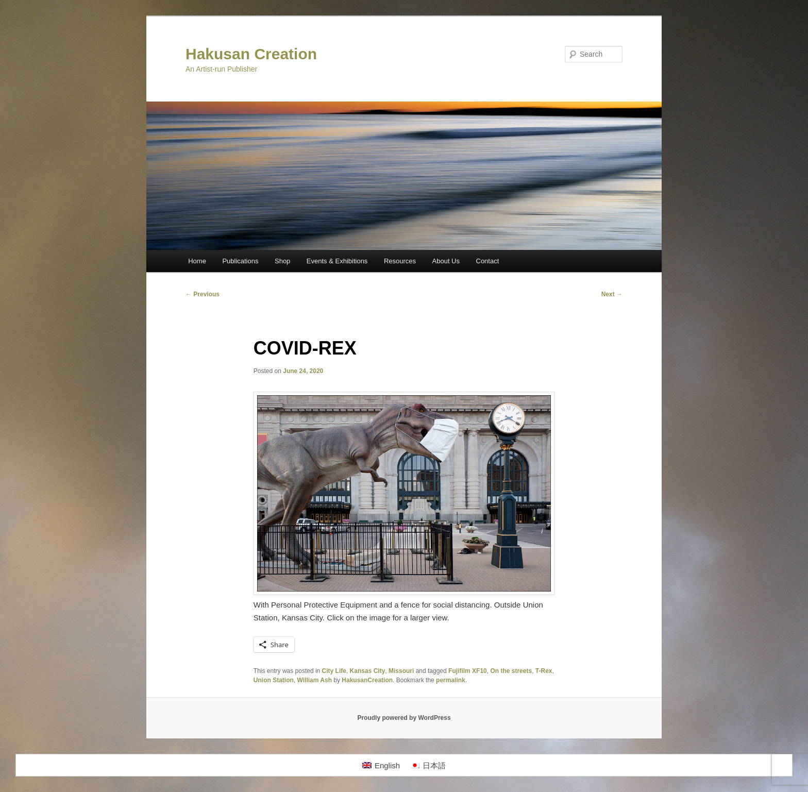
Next (611, 294)
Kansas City (367, 671)
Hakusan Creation (251, 53)
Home (197, 261)
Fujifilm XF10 (467, 671)
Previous (203, 294)
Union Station (274, 680)
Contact (487, 261)
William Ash (314, 680)
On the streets (511, 671)
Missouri (401, 671)
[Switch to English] (381, 765)
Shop (282, 261)
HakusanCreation (367, 680)
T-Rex (543, 671)
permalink (450, 680)
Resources (400, 261)
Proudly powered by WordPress (403, 717)
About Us (446, 261)
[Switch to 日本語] (428, 765)
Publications (240, 261)
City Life (334, 671)
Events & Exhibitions (337, 261)
